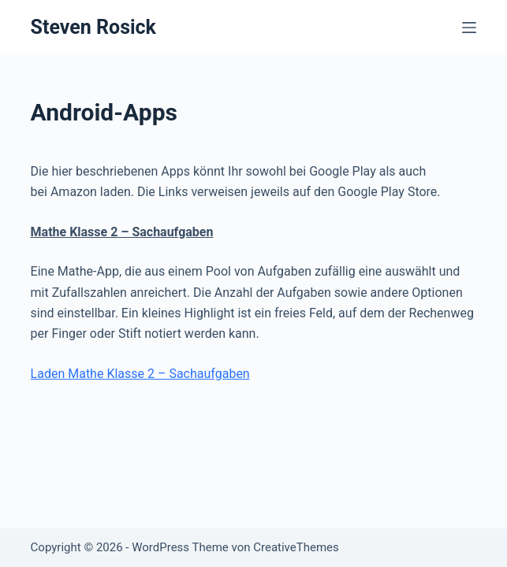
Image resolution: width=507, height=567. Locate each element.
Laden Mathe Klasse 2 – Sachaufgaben (140, 373)
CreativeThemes (296, 547)
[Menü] (469, 27)
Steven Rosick (93, 27)
